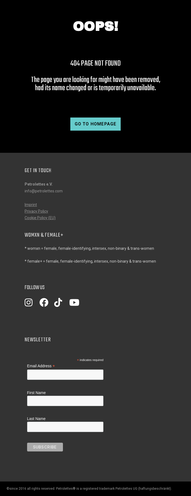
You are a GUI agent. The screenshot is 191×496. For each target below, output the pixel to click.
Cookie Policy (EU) (40, 218)
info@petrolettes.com (44, 191)
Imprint (31, 204)
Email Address (41, 366)
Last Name (36, 418)
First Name (36, 393)
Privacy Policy (36, 211)
